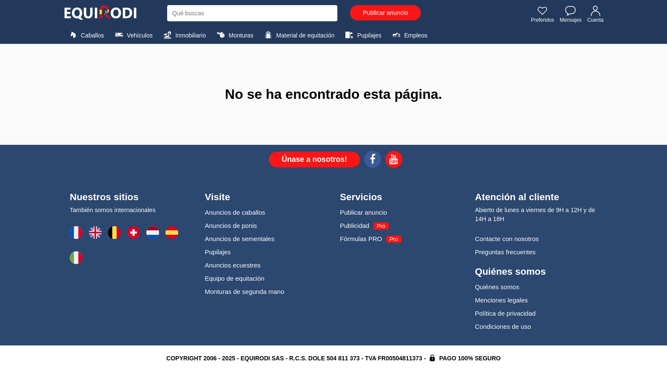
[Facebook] (372, 160)
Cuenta (595, 14)
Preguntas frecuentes (505, 252)
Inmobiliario (183, 35)
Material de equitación (298, 35)
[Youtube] (393, 160)
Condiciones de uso (503, 326)
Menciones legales (501, 300)
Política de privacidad (505, 313)
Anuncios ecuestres (233, 265)
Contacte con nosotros (507, 238)
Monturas (233, 35)
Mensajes (570, 14)
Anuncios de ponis (231, 225)
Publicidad (354, 225)
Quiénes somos (497, 286)
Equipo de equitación (235, 278)
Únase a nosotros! (314, 159)
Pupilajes (362, 35)
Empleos (409, 35)
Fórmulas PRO (361, 238)
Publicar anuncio (385, 12)
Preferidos (542, 14)
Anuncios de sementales (239, 238)
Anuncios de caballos (235, 212)
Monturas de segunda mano (245, 291)
